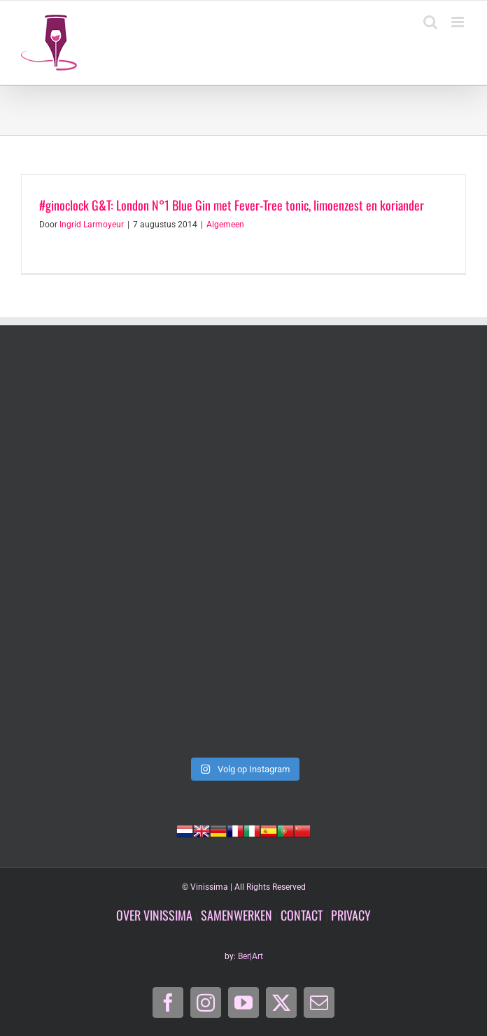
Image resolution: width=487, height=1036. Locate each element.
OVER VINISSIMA (154, 915)
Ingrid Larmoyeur (91, 224)
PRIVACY (351, 915)
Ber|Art (250, 956)
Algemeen (225, 224)
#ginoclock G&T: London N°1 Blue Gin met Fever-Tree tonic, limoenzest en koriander (231, 205)
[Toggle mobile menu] (458, 22)
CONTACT (302, 915)
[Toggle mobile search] (430, 22)
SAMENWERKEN (236, 915)
